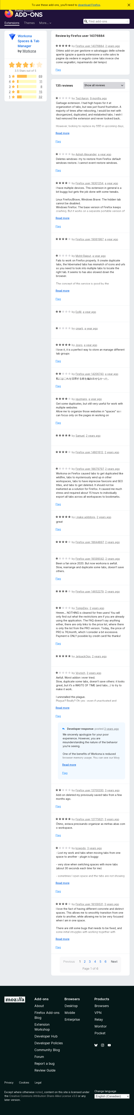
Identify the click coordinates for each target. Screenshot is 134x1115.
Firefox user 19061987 (89, 239)
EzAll (78, 311)
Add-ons (41, 999)
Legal (38, 1082)
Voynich (80, 672)
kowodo (81, 848)
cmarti (79, 328)
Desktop (71, 1006)
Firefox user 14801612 (89, 452)
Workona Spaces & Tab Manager (28, 41)
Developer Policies (48, 1043)
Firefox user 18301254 (89, 183)
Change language (105, 1091)
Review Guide (44, 1070)
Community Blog (47, 1050)
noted (39, 1092)
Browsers (101, 1006)
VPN (97, 1013)
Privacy (8, 1082)
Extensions (11, 23)
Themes (29, 23)
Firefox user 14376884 (90, 46)
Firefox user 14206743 (90, 373)
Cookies (24, 1082)
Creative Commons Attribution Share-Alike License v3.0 (43, 1095)
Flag (58, 69)
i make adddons (85, 517)
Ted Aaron (82, 98)
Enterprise (72, 1019)
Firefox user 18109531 (89, 904)
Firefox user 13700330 (90, 790)
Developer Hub (45, 1036)
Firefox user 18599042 (90, 558)
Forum (39, 1057)
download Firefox (89, 4)
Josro (79, 345)
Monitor (100, 1026)
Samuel (80, 435)
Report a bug (44, 1063)
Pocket (100, 1033)
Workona (29, 51)
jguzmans (81, 399)
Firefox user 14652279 (90, 591)
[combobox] (106, 21)
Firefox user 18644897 (90, 542)
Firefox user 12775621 (89, 819)
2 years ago (112, 46)
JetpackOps (83, 656)
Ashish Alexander (86, 154)
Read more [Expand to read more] (62, 133)
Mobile (70, 1013)
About (39, 1006)
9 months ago (98, 98)
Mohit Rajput (83, 255)
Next (114, 961)
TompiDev (82, 608)
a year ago (104, 154)
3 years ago (94, 672)
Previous (69, 961)
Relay (98, 1019)
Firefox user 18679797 (90, 468)
